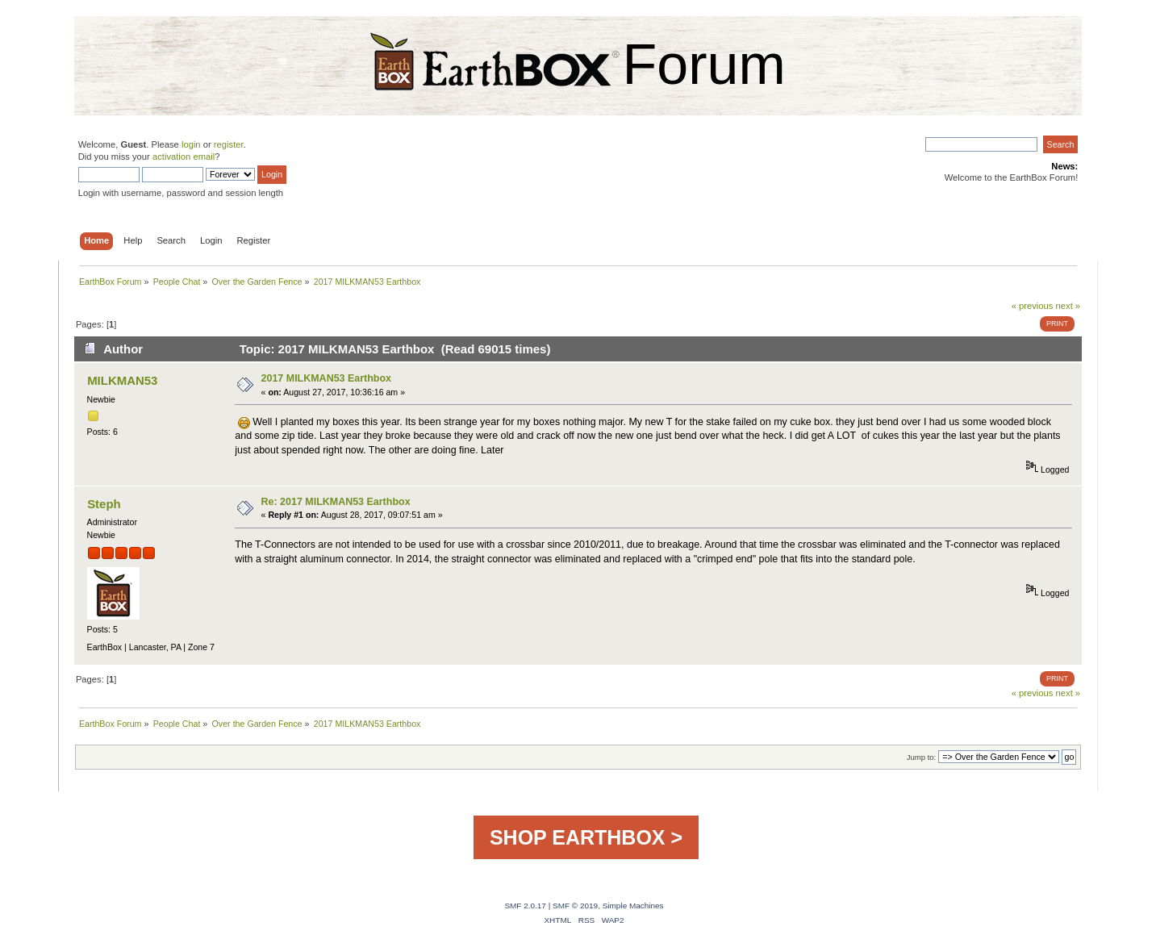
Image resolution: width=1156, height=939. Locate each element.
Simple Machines (633, 905)
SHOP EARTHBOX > (586, 837)
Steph (104, 504)
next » (1068, 306)
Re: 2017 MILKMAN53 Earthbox (336, 501)
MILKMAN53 (122, 380)
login (191, 144)
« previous (1033, 306)
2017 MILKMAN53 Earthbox (326, 378)
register (229, 144)
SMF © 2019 (575, 905)
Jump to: (922, 757)
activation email (183, 156)
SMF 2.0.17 (525, 905)
